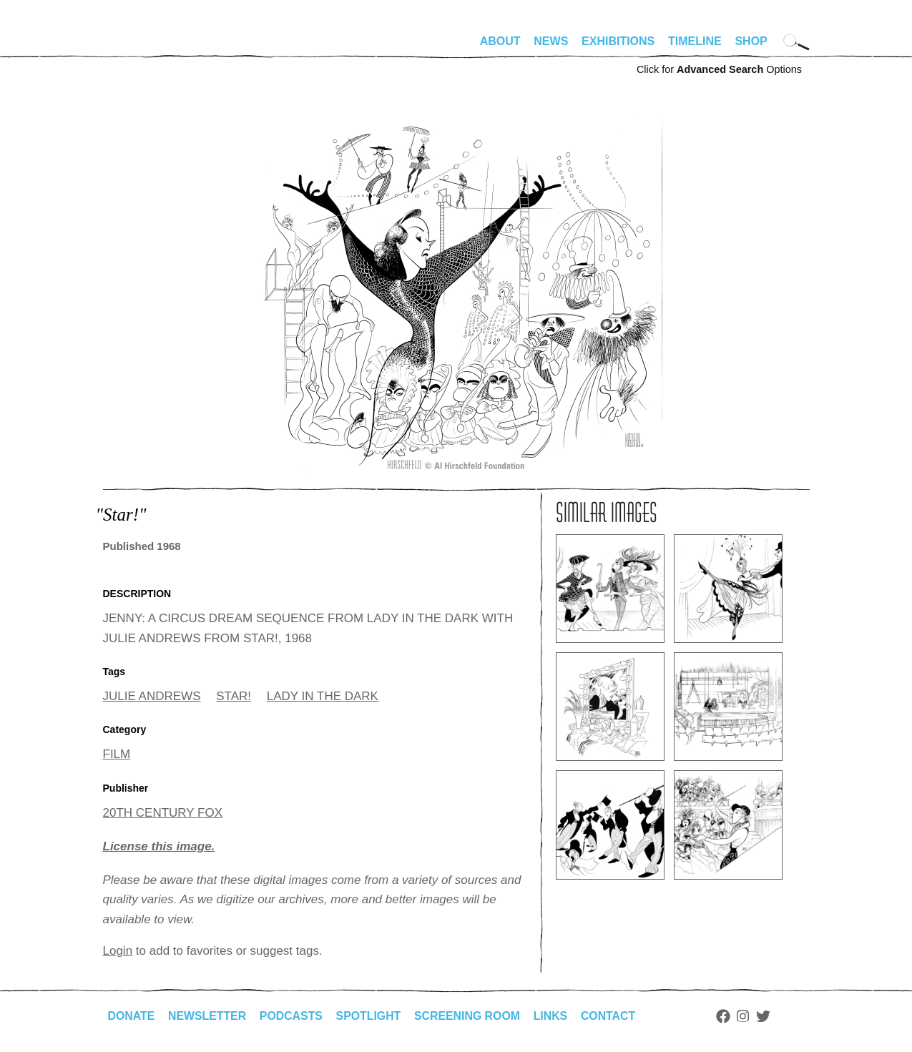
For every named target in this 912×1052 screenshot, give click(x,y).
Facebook (727, 1016)
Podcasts (293, 1016)
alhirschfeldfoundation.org (146, 47)
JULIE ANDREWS (152, 696)
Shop (751, 41)
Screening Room (470, 1016)
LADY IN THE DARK (322, 696)
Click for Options (719, 69)
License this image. (159, 846)
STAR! (233, 696)
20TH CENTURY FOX (163, 813)
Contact (611, 1016)
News (551, 41)
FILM (117, 754)
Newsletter (208, 1016)
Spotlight (370, 1016)
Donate (131, 1016)
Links (554, 1016)
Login (118, 951)
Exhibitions (618, 41)
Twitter (767, 1016)
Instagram (748, 1016)
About (500, 41)
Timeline (695, 41)
